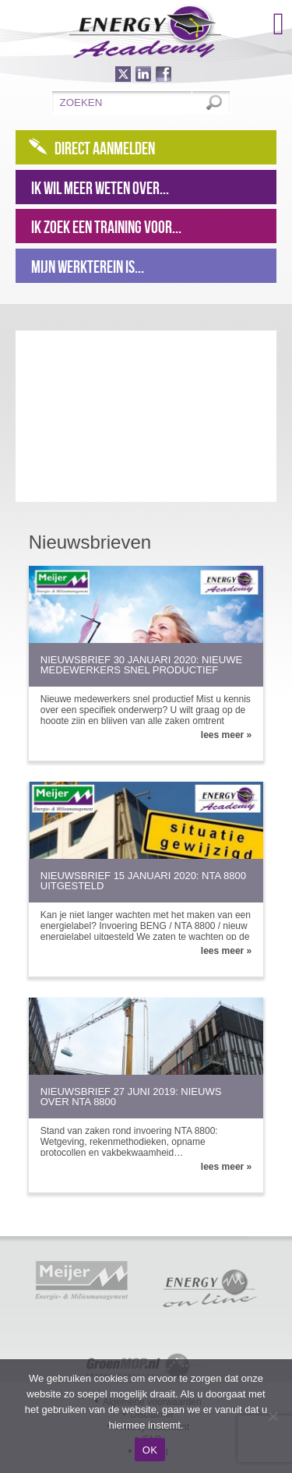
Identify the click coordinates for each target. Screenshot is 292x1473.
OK (149, 1450)
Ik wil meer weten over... (100, 187)
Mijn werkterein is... (87, 266)
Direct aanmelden (105, 148)
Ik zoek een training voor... (106, 226)
